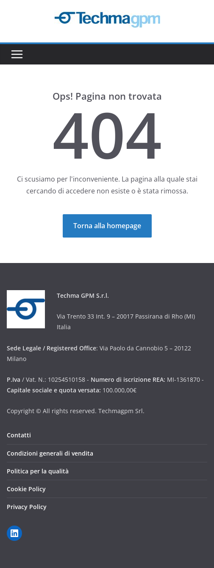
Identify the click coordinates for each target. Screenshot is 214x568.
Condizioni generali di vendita (50, 453)
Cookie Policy (26, 489)
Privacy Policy (27, 507)
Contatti (19, 435)
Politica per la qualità (38, 471)
